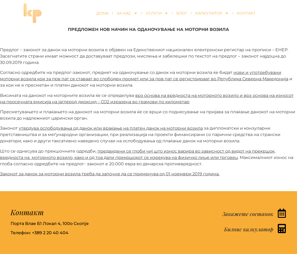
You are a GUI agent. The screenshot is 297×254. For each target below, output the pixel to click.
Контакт (246, 13)
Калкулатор (212, 13)
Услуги (157, 13)
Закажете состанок (247, 213)
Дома (102, 13)
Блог (181, 13)
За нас (127, 13)
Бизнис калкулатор (248, 229)
